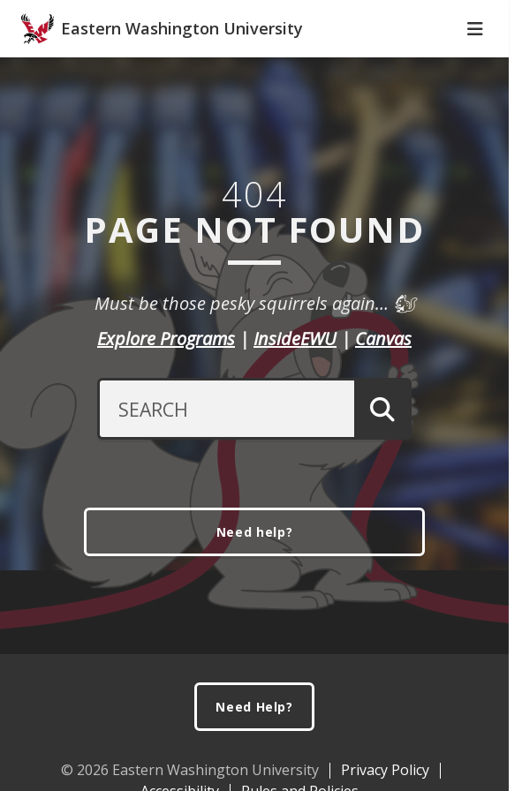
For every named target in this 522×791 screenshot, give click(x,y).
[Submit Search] (383, 453)
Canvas (383, 383)
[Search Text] (225, 453)
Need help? (254, 576)
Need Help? (254, 750)
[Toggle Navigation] (475, 66)
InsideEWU (295, 383)
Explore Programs (166, 383)
